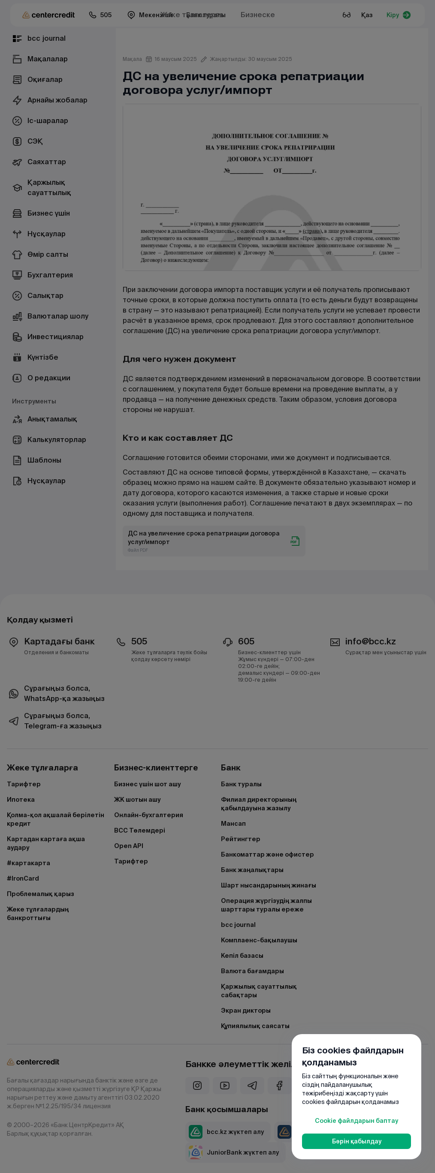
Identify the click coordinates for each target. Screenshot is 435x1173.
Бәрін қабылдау (356, 1141)
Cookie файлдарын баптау (356, 1121)
